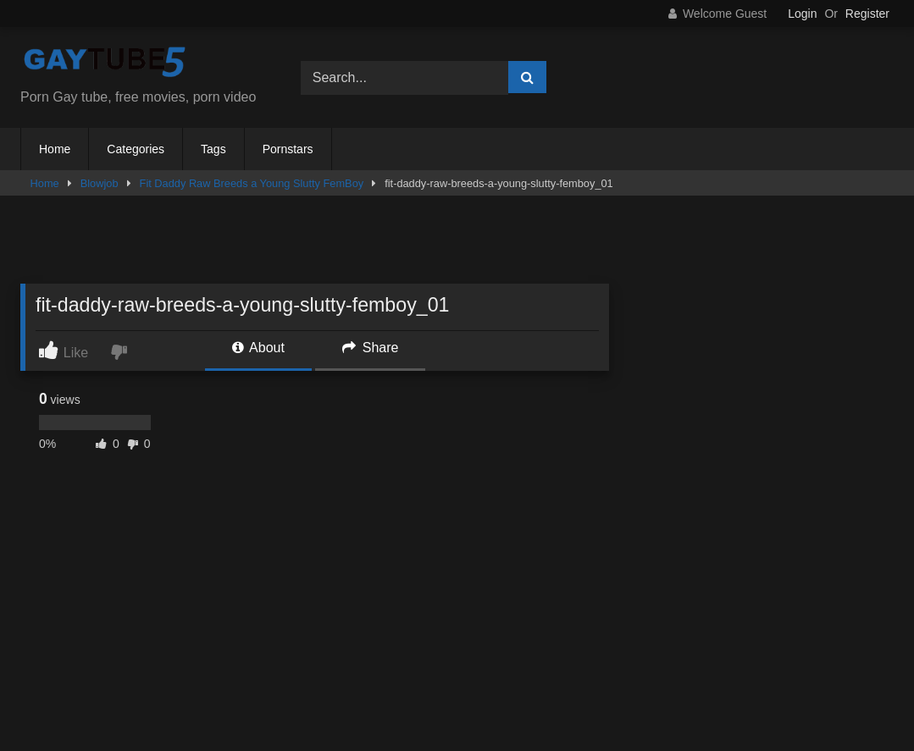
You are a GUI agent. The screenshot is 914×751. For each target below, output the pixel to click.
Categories (135, 149)
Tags (213, 149)
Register (867, 13)
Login (802, 13)
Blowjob (99, 183)
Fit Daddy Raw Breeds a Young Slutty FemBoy (252, 183)
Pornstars (288, 149)
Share (370, 347)
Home (54, 149)
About (258, 347)
